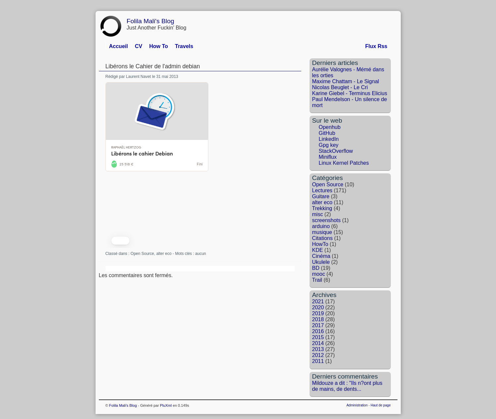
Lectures (322, 190)
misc (317, 214)
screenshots (326, 220)
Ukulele (321, 262)
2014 (318, 343)
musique (322, 232)
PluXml (166, 405)
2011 (318, 361)
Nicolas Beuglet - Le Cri (340, 87)
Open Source (142, 253)
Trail (317, 280)
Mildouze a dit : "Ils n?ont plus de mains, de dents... (347, 386)
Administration (357, 405)
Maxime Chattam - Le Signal (345, 81)
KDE (317, 250)
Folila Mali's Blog (150, 21)
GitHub (327, 133)
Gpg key (329, 145)
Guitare (320, 196)
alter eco (164, 253)
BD (315, 268)
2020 (318, 307)
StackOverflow (336, 151)
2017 (318, 325)
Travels (184, 46)
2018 (318, 319)
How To (158, 46)
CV (138, 46)
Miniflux (328, 157)
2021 (318, 301)
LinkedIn (329, 139)
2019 (318, 313)
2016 (318, 331)
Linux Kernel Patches (344, 163)
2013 (318, 349)
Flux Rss (376, 46)
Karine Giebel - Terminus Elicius (349, 93)
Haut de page (381, 405)
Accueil (118, 46)
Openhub (330, 127)
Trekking (322, 208)
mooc (318, 274)
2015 (318, 337)
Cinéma (321, 256)
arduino (321, 226)
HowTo (320, 244)
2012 (318, 355)
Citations (322, 238)
